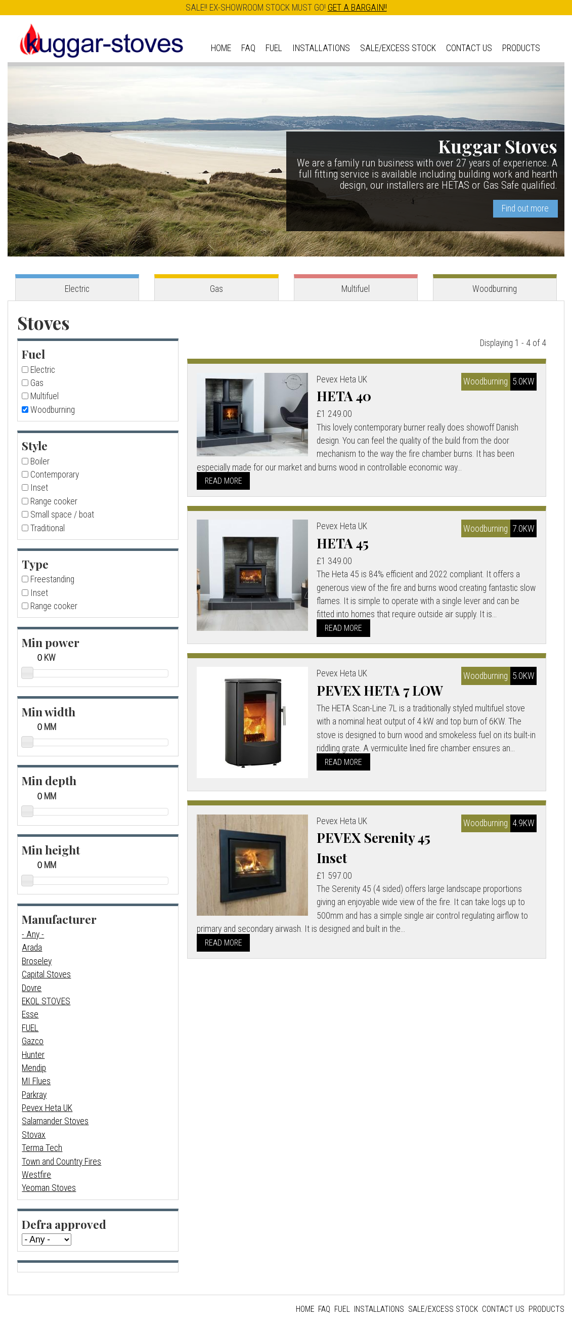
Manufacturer (59, 919)
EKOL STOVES (46, 1001)
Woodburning (494, 289)
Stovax (34, 1135)
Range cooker (53, 501)
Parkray (34, 1095)
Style (35, 445)
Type (35, 564)
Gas (216, 289)
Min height (51, 850)
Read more (223, 481)
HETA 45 (343, 543)
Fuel (274, 48)
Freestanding (52, 579)
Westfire (36, 1175)
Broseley (37, 961)
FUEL (30, 1028)
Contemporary (54, 474)
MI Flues (36, 1081)
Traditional (47, 528)
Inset (39, 488)
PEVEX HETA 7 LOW (380, 690)
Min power (50, 642)
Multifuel (355, 289)
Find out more (525, 208)
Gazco (32, 1041)
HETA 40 (344, 396)
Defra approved (64, 1224)
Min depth (49, 780)
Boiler (40, 461)
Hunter (33, 1055)
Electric (77, 289)
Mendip (34, 1068)
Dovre (31, 988)
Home (221, 48)
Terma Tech (42, 1148)
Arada (32, 948)
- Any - (33, 934)
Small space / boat (62, 514)
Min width (48, 711)
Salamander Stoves (55, 1121)
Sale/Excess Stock (398, 48)
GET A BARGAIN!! (357, 8)
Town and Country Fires (61, 1162)
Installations (321, 48)
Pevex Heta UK (47, 1108)
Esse (30, 1014)
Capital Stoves (46, 974)
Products (521, 48)
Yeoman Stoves (49, 1188)
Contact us (469, 48)
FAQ (248, 48)
